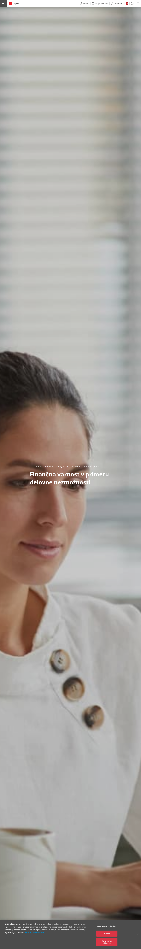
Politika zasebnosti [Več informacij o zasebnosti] (34, 937)
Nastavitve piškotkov (106, 931)
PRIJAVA (137, 3)
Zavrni (107, 938)
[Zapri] (138, 939)
